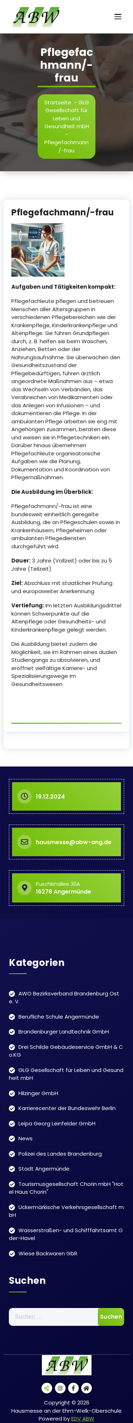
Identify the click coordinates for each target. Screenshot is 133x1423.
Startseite (57, 102)
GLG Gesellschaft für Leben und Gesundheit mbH (66, 114)
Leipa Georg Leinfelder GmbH (56, 1123)
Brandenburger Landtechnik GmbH (63, 1031)
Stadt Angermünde (44, 1168)
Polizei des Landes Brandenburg (60, 1153)
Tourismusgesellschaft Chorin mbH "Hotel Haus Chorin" (66, 1188)
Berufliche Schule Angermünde (58, 1016)
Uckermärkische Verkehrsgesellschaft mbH (66, 1211)
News (25, 1138)
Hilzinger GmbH (38, 1093)
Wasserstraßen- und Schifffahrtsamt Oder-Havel (66, 1234)
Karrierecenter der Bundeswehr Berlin (67, 1108)
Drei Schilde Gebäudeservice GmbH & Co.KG (66, 1051)
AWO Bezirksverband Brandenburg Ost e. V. (64, 997)
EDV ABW (82, 1418)
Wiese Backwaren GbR (47, 1253)
